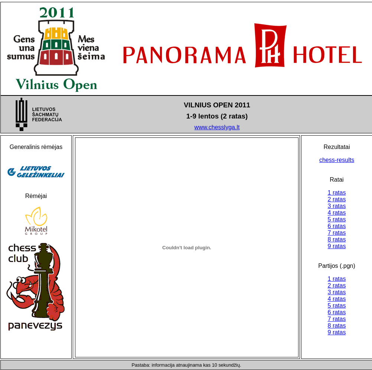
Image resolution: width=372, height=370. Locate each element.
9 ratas (337, 246)
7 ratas (337, 233)
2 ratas (337, 199)
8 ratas (337, 239)
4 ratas (337, 213)
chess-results (336, 160)
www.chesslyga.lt (217, 127)
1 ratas (337, 192)
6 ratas (337, 226)
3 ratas (337, 206)
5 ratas (337, 219)
